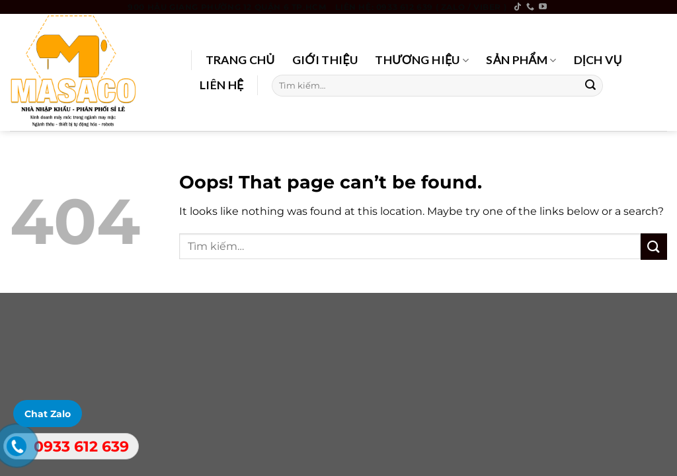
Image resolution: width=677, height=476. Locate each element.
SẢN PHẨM (521, 60)
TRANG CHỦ (240, 60)
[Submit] (590, 85)
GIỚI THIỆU (325, 60)
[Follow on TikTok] (518, 7)
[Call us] (530, 7)
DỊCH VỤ (598, 60)
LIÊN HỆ (222, 85)
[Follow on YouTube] (543, 7)
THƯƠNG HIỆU (422, 60)
